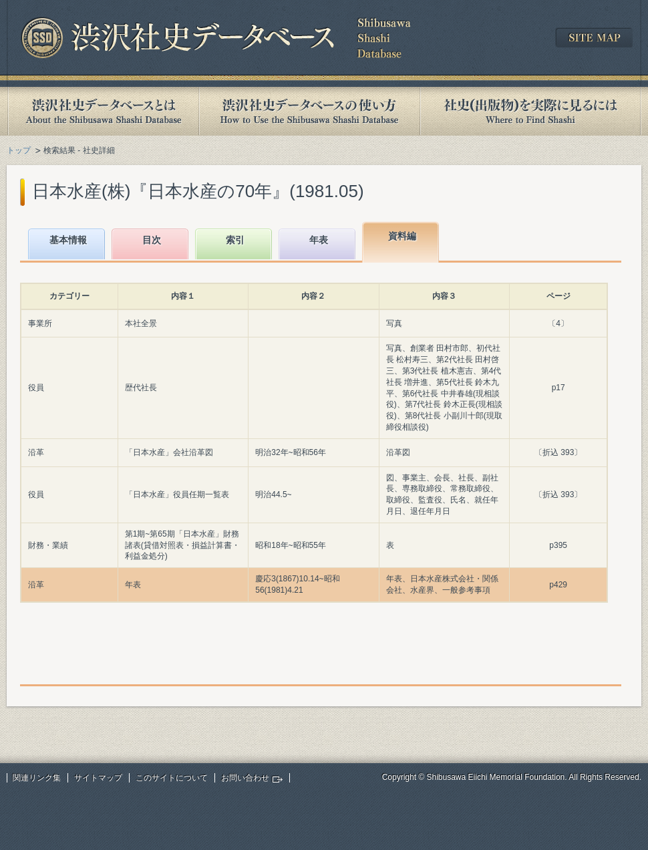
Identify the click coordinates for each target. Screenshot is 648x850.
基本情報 (68, 240)
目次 (151, 240)
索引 (235, 240)
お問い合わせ (245, 778)
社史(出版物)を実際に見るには (530, 111)
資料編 (402, 236)
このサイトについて (172, 778)
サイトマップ (98, 778)
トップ (19, 150)
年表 (318, 240)
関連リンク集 (37, 778)
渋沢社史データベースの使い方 (309, 111)
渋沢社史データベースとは (102, 111)
